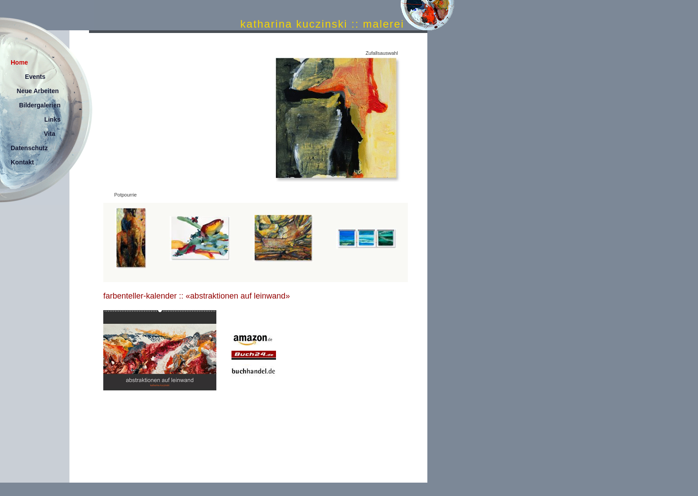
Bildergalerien (40, 105)
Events (35, 76)
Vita (49, 133)
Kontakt (22, 162)
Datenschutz (29, 148)
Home (19, 62)
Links (52, 119)
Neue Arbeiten (38, 90)
